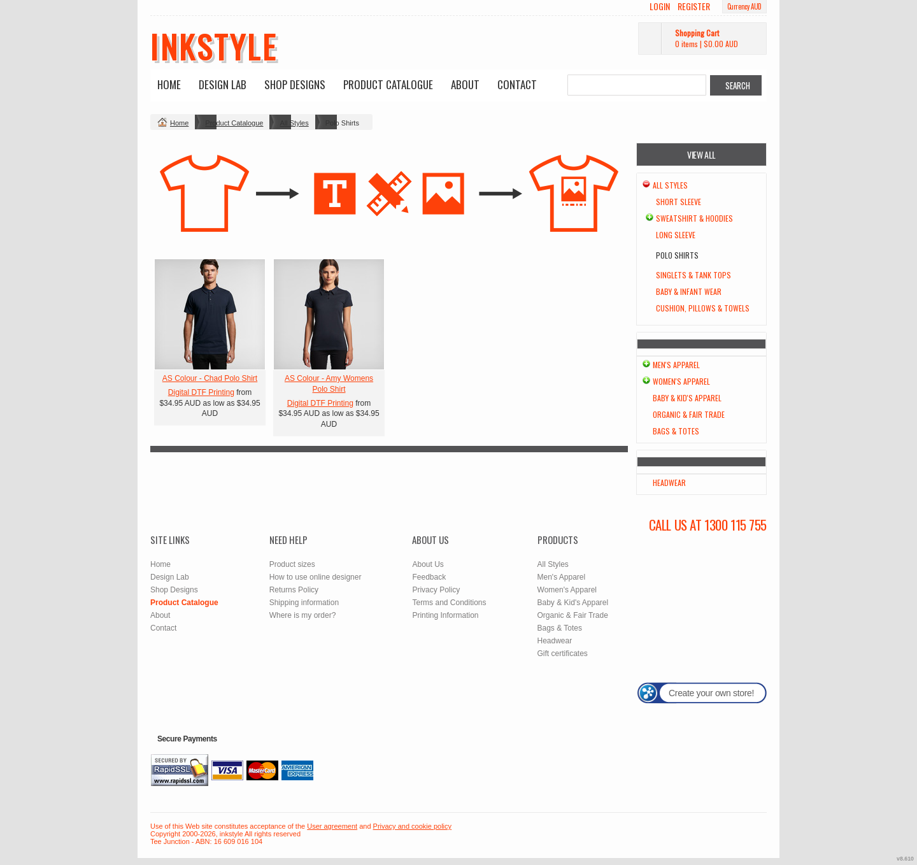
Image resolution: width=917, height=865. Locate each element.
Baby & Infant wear (689, 291)
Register (694, 6)
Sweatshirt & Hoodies (694, 218)
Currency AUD (744, 6)
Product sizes (292, 564)
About (465, 84)
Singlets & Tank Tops (693, 274)
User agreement (332, 826)
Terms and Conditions (449, 602)
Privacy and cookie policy (412, 826)
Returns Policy (293, 589)
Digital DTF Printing (201, 392)
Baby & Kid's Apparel (687, 397)
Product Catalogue (388, 84)
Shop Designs (294, 84)
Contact (517, 84)
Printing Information (445, 615)
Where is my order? (302, 615)
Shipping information (304, 602)
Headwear (669, 482)
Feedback (429, 577)
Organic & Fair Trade (689, 414)
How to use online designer (315, 577)
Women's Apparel (681, 381)
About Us (427, 564)
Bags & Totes (676, 430)
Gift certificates (562, 653)
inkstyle (213, 45)
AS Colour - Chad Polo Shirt (209, 378)
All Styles (294, 123)
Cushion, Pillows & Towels (703, 308)
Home (169, 84)
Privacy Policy (436, 589)
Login (660, 6)
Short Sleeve (678, 201)
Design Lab (222, 84)
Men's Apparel (676, 364)
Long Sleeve (675, 234)
